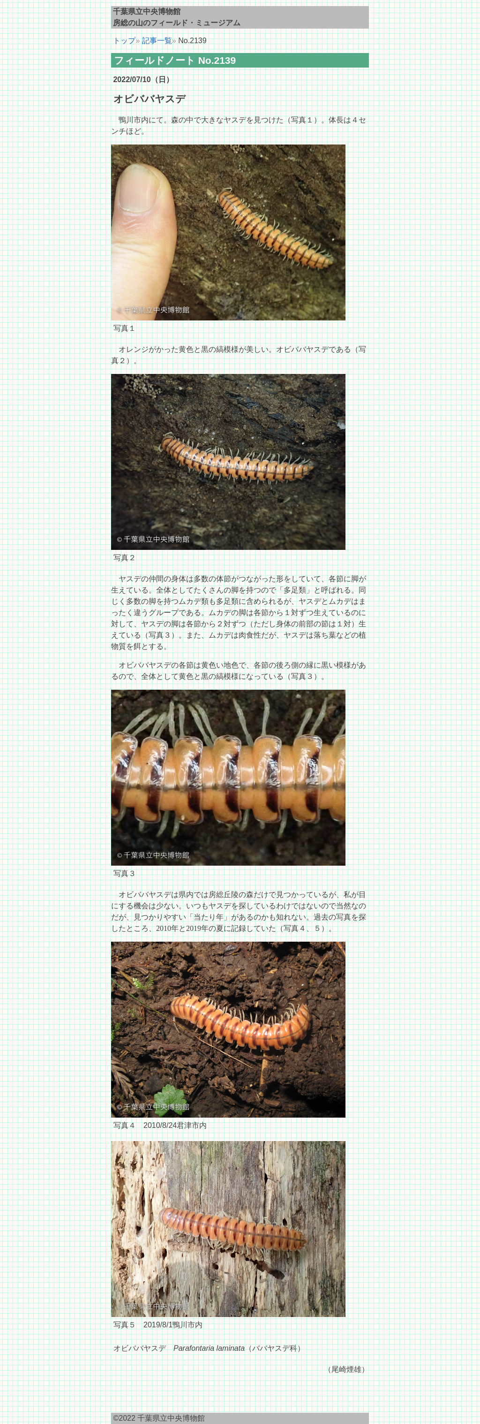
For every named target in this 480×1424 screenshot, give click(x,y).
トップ (123, 41)
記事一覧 (157, 41)
